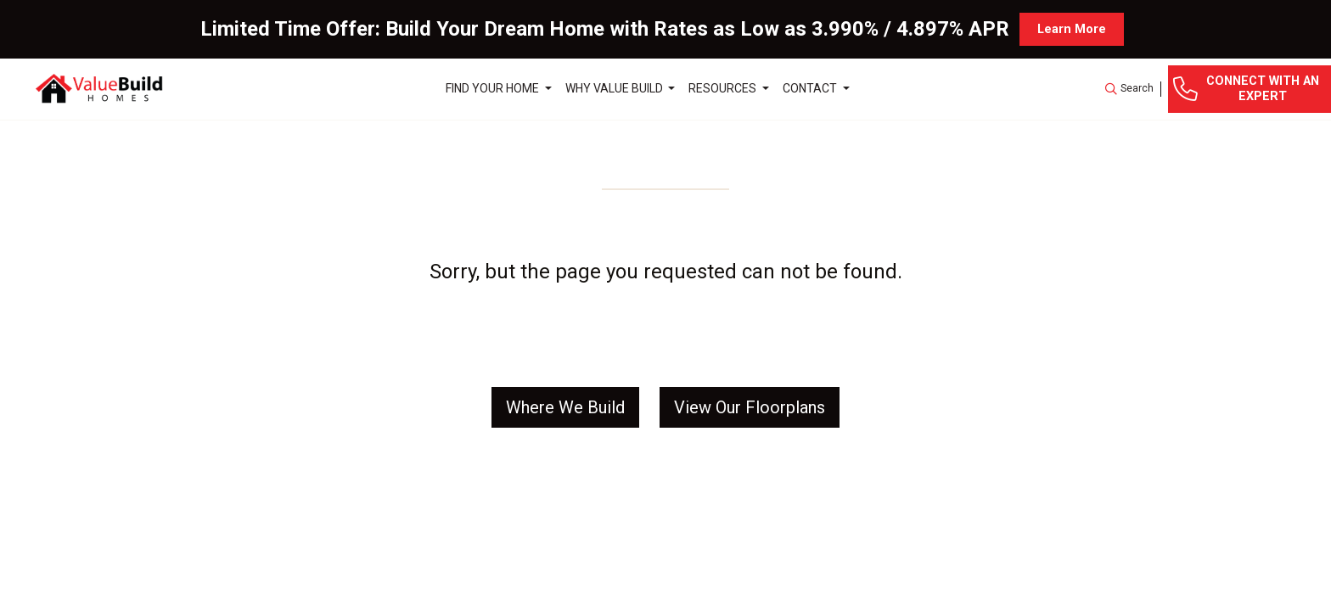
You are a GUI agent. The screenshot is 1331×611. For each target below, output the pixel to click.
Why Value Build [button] (615, 88)
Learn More (1071, 29)
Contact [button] (811, 88)
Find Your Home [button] (494, 88)
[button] (1129, 89)
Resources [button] (723, 88)
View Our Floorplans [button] (749, 407)
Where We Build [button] (565, 407)
